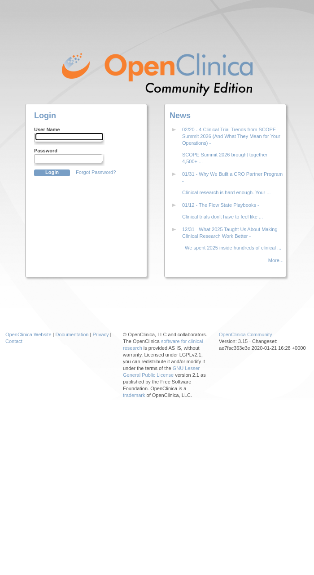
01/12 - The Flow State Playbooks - (220, 205)
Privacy (100, 334)
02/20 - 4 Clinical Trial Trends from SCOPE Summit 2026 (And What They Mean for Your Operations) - (231, 136)
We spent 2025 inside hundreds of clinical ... (231, 247)
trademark (134, 395)
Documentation (72, 334)
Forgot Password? (96, 172)
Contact (13, 341)
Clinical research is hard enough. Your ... (226, 192)
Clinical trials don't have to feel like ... (222, 216)
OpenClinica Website (28, 334)
